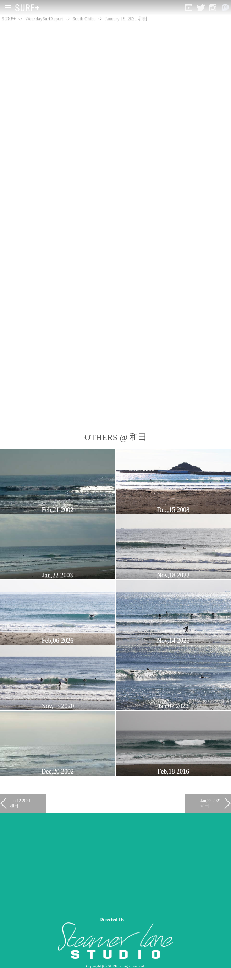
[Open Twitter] (201, 7)
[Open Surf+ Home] (29, 7)
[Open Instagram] (213, 7)
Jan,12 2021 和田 (20, 803)
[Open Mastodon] (225, 7)
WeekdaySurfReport (44, 18)
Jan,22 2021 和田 (210, 803)
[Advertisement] (115, 863)
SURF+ (8, 18)
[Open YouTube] (189, 7)
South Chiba (83, 18)
